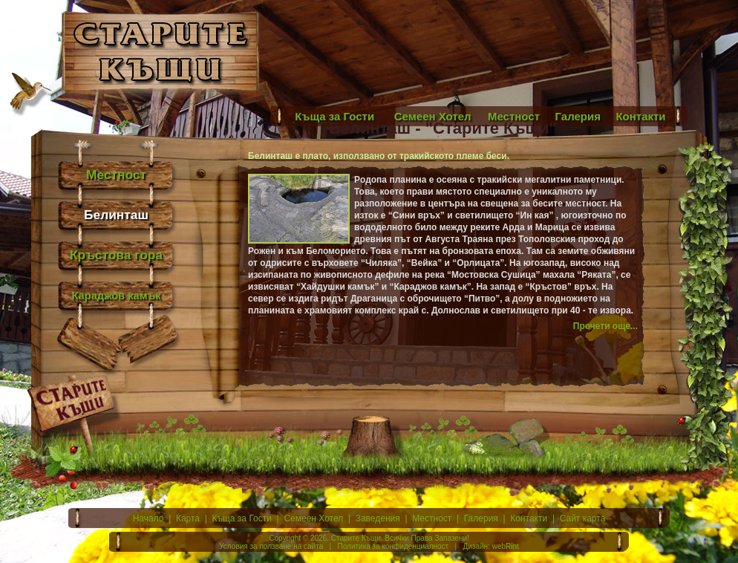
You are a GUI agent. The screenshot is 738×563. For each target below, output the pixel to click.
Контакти (528, 518)
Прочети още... (605, 326)
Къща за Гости (242, 518)
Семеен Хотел (313, 518)
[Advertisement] (638, 52)
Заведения (378, 518)
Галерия (481, 518)
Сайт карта (583, 518)
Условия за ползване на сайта (271, 546)
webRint (505, 546)
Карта (188, 518)
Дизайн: (476, 546)
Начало (148, 518)
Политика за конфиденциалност (393, 546)
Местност (431, 518)
